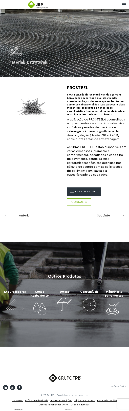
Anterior (18, 215)
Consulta (79, 201)
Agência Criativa (118, 386)
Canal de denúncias (81, 405)
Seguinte (110, 215)
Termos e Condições (61, 400)
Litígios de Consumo (84, 400)
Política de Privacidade (36, 400)
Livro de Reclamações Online (54, 405)
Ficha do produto (84, 191)
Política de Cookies (107, 400)
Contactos (17, 400)
